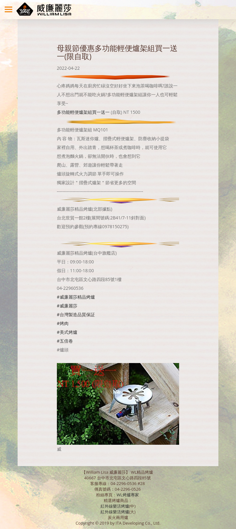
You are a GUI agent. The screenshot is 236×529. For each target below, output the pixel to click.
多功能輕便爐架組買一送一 (83, 112)
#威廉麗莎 (67, 306)
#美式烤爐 (67, 332)
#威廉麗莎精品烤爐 (76, 297)
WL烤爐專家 (128, 495)
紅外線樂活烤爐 (115, 506)
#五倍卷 (65, 341)
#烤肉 (63, 323)
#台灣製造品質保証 (76, 314)
